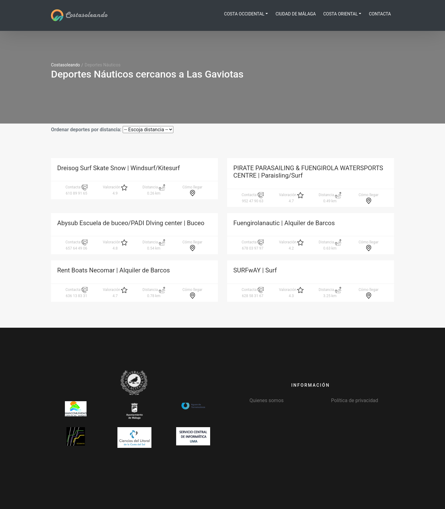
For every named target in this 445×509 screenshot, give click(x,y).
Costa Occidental (244, 13)
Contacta (380, 13)
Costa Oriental (340, 13)
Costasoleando (79, 15)
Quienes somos (266, 400)
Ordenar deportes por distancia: (86, 130)
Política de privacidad (354, 400)
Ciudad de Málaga (296, 13)
